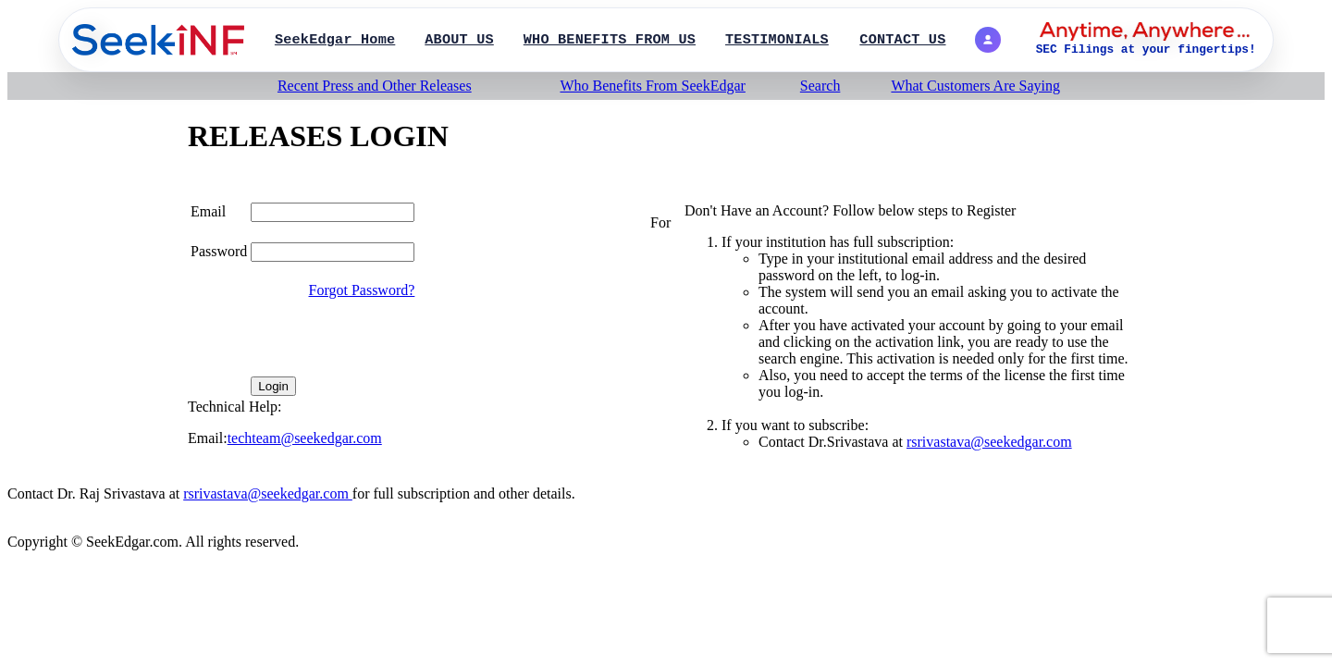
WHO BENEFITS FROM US (610, 40)
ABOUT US (459, 40)
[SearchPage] (158, 40)
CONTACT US (902, 40)
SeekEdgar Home (335, 40)
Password (219, 251)
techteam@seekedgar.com (305, 438)
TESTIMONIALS (777, 40)
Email (208, 211)
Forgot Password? (362, 290)
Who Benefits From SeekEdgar (652, 85)
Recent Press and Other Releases (375, 85)
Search (820, 85)
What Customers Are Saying (975, 85)
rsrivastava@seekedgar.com (989, 442)
